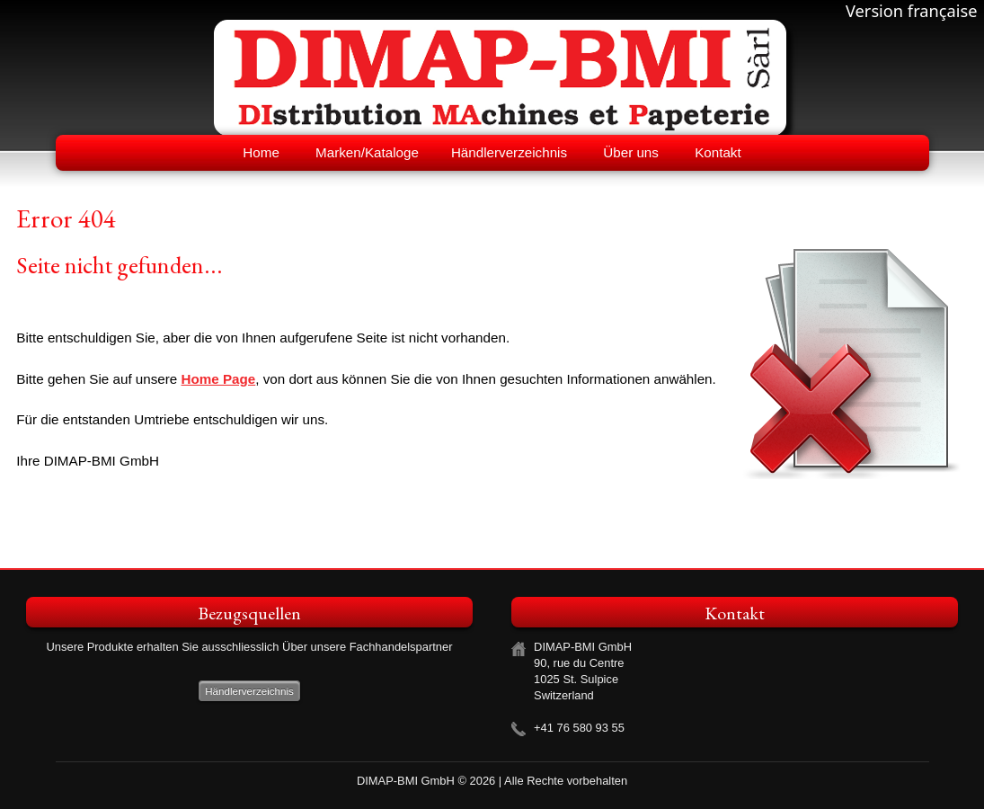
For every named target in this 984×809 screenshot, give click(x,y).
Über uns (631, 152)
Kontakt (718, 152)
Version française (912, 11)
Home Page (219, 379)
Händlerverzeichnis (509, 152)
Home (261, 152)
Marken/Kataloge (367, 152)
